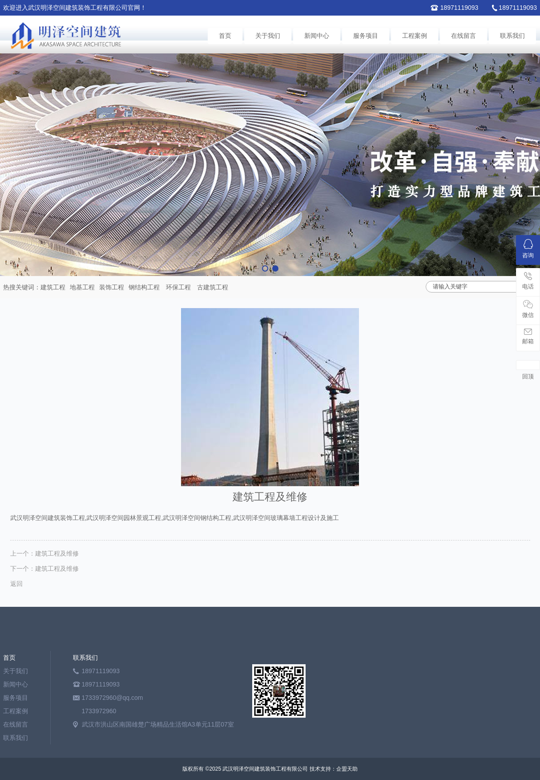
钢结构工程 (144, 287)
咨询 (528, 249)
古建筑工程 (212, 287)
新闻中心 (316, 35)
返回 (16, 583)
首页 (225, 35)
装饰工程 (111, 287)
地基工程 (82, 287)
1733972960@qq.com (112, 697)
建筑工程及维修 (57, 553)
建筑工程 (52, 287)
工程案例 (414, 35)
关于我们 (267, 35)
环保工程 (178, 287)
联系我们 (512, 35)
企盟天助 (347, 769)
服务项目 (365, 35)
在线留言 (463, 35)
